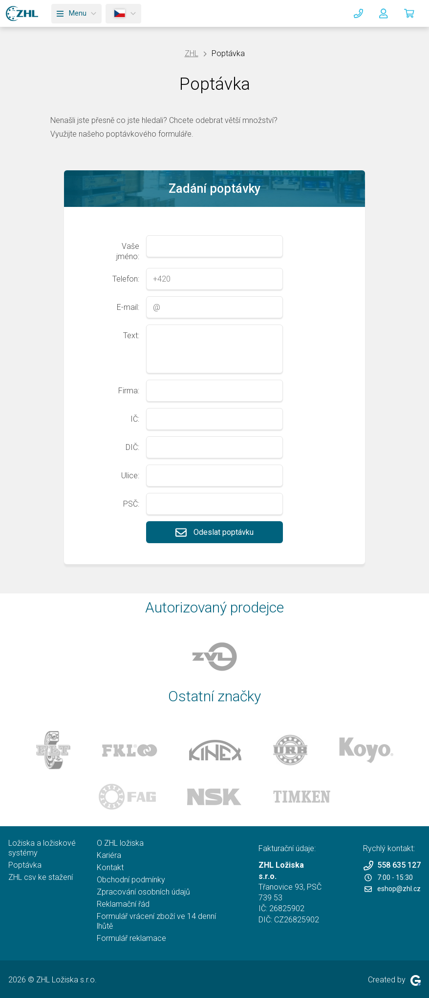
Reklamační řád (123, 904)
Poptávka (25, 865)
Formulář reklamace (131, 938)
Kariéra (109, 855)
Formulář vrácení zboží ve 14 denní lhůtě (156, 921)
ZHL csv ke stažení (40, 877)
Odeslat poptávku (214, 532)
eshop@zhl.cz (393, 889)
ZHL (191, 53)
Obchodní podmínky (131, 879)
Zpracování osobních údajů (143, 891)
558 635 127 (392, 865)
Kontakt (110, 867)
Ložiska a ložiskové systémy (42, 847)
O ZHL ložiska (120, 843)
